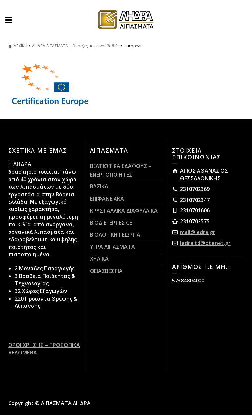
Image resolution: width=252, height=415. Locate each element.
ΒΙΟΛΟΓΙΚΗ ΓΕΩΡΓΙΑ (115, 234)
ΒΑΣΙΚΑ (99, 186)
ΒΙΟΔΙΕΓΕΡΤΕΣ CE (111, 222)
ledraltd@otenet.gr (205, 243)
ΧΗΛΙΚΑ (99, 258)
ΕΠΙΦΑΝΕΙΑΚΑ (107, 198)
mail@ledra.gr (197, 232)
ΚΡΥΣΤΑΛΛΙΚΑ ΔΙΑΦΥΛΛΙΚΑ (124, 210)
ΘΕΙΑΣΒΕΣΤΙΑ (106, 271)
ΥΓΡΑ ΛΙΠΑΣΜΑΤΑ (112, 246)
